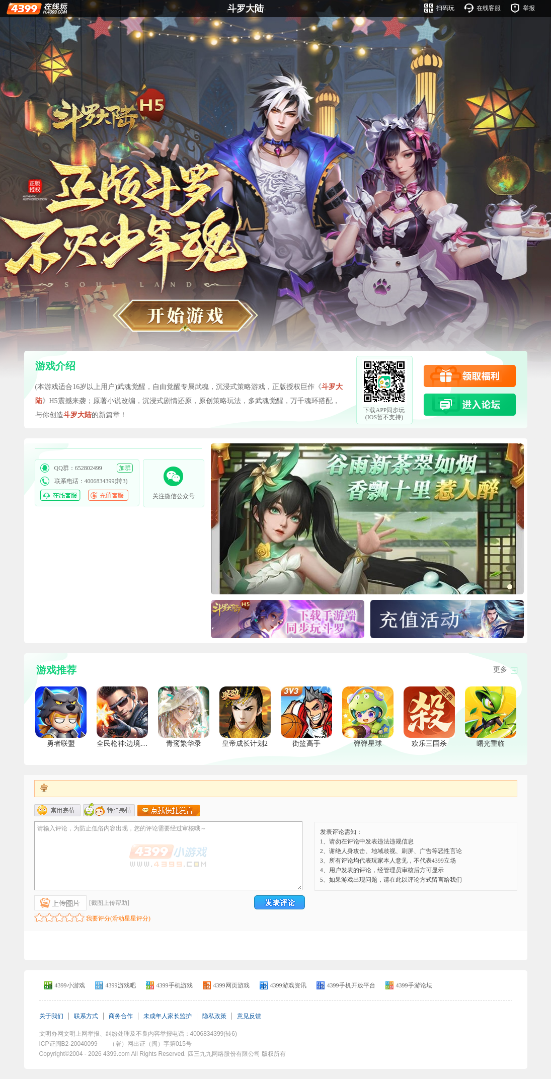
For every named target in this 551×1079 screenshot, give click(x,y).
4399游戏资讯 (288, 985)
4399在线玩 (37, 8)
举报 (529, 8)
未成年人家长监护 (167, 1016)
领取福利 (470, 376)
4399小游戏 (70, 985)
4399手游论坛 (414, 985)
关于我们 (51, 1016)
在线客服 (489, 8)
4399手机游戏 (174, 985)
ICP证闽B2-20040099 (68, 1043)
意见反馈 (249, 1016)
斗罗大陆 (245, 9)
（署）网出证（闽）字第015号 (150, 1043)
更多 (500, 669)
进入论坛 (470, 405)
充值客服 (108, 495)
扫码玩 (445, 8)
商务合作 (121, 1016)
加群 (125, 468)
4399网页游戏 (231, 985)
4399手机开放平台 (351, 985)
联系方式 (86, 1016)
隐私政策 (214, 1016)
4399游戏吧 (121, 985)
